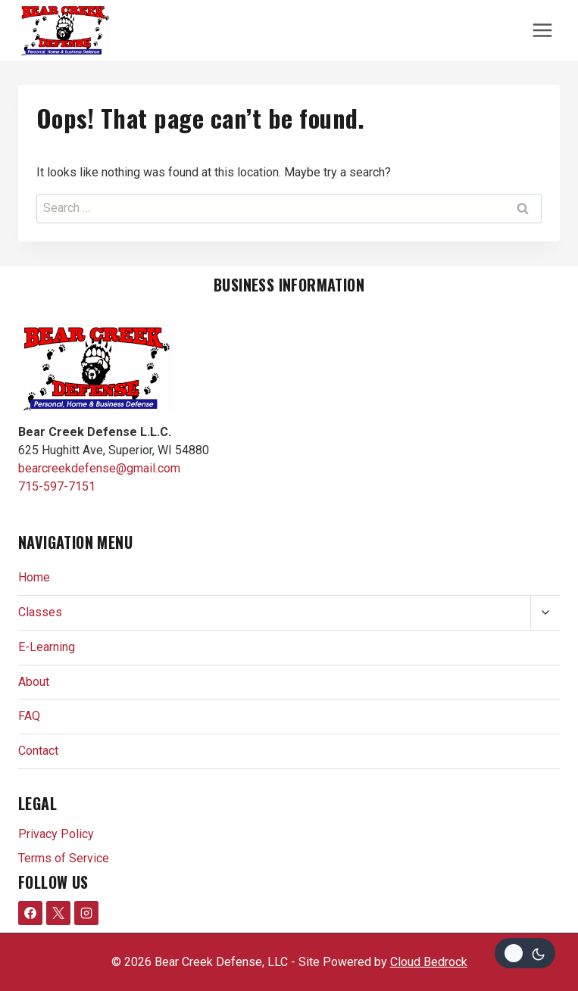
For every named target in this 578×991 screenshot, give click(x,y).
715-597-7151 (56, 486)
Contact (38, 750)
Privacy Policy (56, 834)
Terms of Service (63, 858)
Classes (40, 612)
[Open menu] (542, 29)
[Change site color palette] (525, 953)
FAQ (29, 716)
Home (34, 577)
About (33, 682)
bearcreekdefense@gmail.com (99, 468)
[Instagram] (86, 913)
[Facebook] (30, 913)
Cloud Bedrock (428, 962)
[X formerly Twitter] (58, 913)
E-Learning (46, 647)
